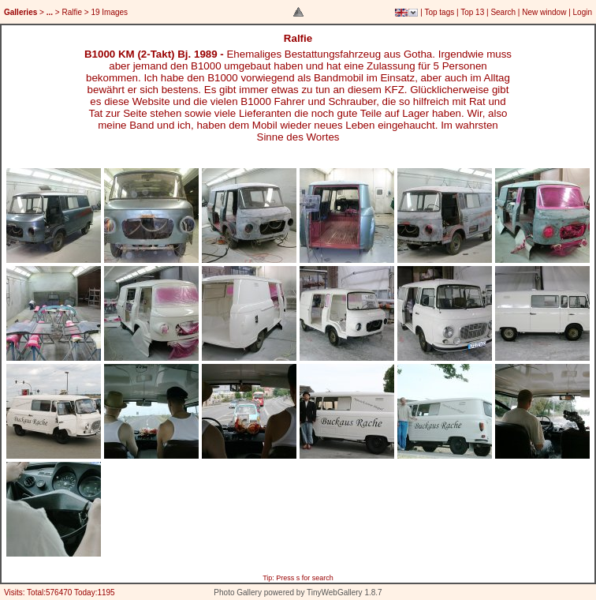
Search (503, 12)
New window (544, 12)
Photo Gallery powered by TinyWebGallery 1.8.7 (298, 592)
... (50, 12)
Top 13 (472, 12)
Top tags (439, 12)
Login (582, 12)
